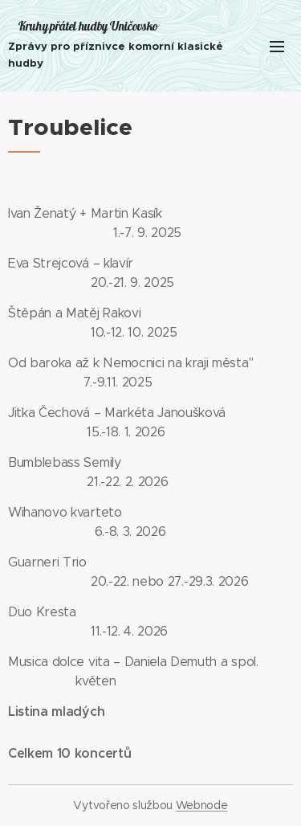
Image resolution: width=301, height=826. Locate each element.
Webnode (202, 805)
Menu (277, 46)
